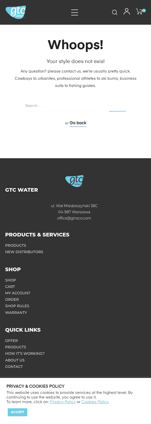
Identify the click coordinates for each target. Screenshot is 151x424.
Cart (10, 286)
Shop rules (17, 306)
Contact (14, 366)
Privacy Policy (63, 402)
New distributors (24, 252)
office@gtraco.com (74, 218)
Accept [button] (17, 412)
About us (14, 360)
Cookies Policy (95, 402)
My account (17, 293)
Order (12, 299)
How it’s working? (25, 353)
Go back (78, 123)
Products (15, 245)
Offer (11, 340)
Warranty (16, 312)
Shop (10, 280)
